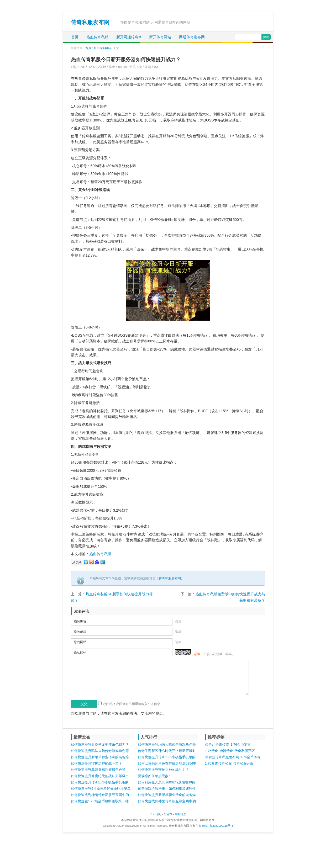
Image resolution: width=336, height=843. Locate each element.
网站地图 (180, 814)
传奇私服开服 (243, 763)
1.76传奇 (211, 751)
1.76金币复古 (240, 744)
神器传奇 (226, 751)
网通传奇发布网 (192, 37)
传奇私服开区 (244, 751)
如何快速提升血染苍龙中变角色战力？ (100, 744)
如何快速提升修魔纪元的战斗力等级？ (100, 776)
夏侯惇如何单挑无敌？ (155, 776)
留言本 (168, 814)
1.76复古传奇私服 (218, 763)
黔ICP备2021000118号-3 (217, 825)
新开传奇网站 (160, 37)
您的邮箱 (80, 632)
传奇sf (209, 744)
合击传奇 (222, 744)
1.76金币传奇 (250, 757)
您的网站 (80, 642)
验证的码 (80, 652)
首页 (74, 37)
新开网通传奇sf (128, 37)
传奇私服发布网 (90, 22)
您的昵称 (80, 621)
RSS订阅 (155, 814)
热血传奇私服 (97, 37)
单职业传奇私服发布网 (222, 757)
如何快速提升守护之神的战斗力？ (96, 763)
